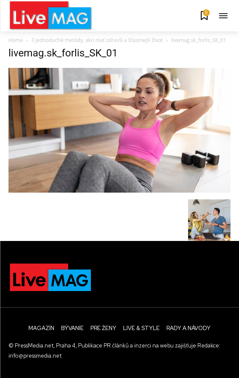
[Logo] (50, 15)
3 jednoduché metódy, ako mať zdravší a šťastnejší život (97, 40)
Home (15, 40)
